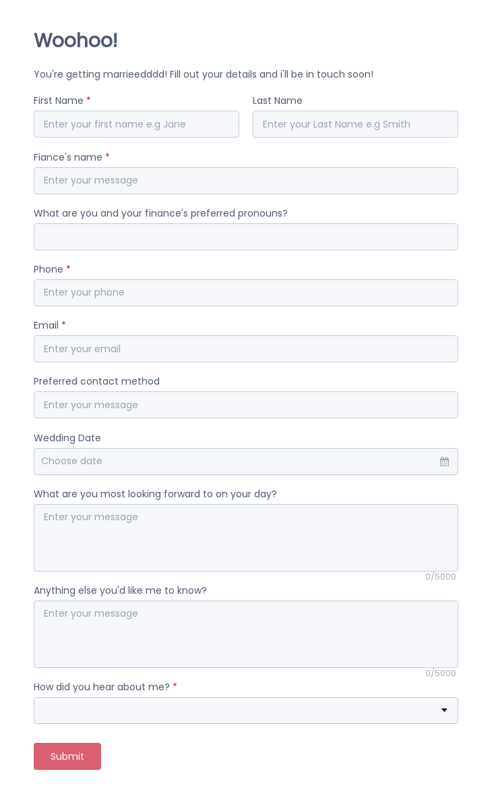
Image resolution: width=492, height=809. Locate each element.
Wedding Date (67, 438)
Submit (67, 756)
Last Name (278, 100)
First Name (62, 100)
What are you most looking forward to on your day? (155, 494)
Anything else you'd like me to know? (120, 590)
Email (50, 325)
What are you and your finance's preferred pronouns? (161, 213)
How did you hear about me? (105, 687)
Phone (52, 269)
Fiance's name (72, 157)
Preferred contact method (97, 381)
